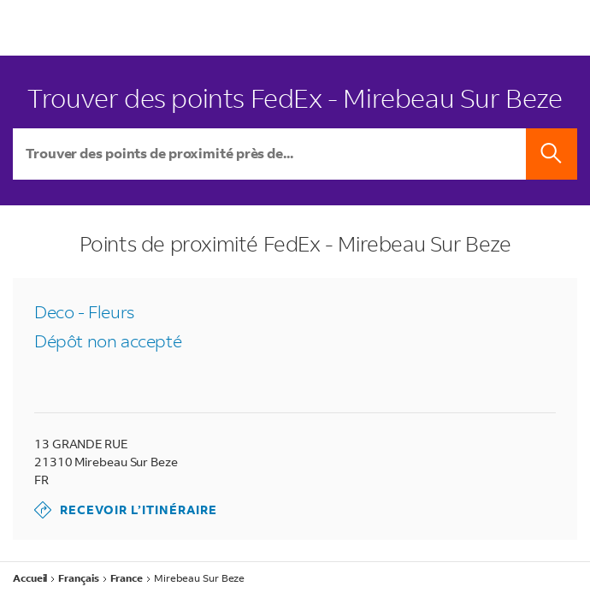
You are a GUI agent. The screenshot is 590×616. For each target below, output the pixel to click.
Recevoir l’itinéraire (125, 509)
